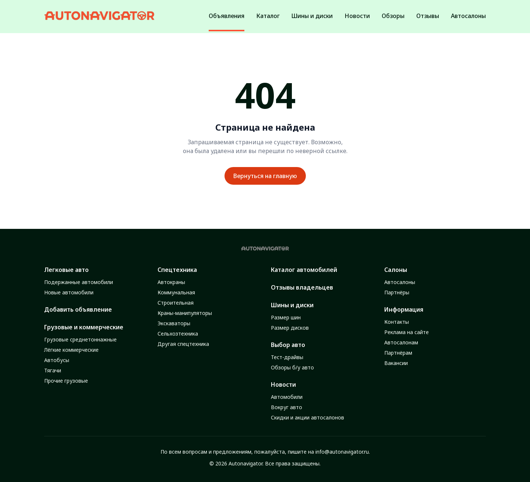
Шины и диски (292, 305)
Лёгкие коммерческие (71, 349)
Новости (283, 384)
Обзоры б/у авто (292, 367)
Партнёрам (398, 352)
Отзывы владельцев (302, 287)
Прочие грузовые (66, 380)
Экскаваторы (174, 323)
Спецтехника (177, 270)
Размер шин (286, 317)
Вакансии (396, 362)
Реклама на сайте (406, 332)
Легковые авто (66, 270)
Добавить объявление (78, 309)
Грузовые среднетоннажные (80, 339)
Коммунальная (176, 292)
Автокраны (171, 282)
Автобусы (56, 360)
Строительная (176, 302)
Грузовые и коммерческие (83, 327)
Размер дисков (290, 327)
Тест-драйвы (287, 357)
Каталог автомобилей (304, 270)
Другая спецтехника (183, 343)
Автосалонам (401, 342)
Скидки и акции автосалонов (307, 417)
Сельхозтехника (178, 333)
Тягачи (52, 370)
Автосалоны (399, 282)
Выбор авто (288, 345)
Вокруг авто (286, 407)
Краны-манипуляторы (185, 312)
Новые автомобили (68, 292)
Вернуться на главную (265, 176)
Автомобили (287, 396)
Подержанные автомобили (78, 282)
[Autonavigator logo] (99, 15)
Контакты (396, 321)
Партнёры (396, 292)
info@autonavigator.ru (342, 451)
